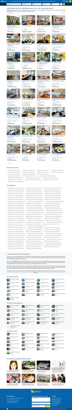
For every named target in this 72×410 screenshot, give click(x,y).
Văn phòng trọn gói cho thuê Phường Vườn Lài (16, 210)
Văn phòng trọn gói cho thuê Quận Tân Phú (33, 177)
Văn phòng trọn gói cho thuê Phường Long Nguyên (35, 239)
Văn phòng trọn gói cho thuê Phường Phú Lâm (16, 241)
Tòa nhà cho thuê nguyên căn (30, 1)
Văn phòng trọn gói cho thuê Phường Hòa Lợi (15, 237)
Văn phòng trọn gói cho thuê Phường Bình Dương (33, 229)
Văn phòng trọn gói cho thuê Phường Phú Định (16, 242)
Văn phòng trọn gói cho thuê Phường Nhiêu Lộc (16, 191)
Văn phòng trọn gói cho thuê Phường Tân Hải (15, 246)
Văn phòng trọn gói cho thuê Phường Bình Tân (33, 224)
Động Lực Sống (54, 405)
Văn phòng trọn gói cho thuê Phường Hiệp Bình (53, 235)
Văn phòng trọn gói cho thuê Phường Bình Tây (34, 231)
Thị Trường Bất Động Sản (56, 402)
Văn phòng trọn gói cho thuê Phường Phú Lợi (33, 241)
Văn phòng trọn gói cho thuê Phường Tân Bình (53, 195)
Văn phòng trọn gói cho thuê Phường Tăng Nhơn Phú (35, 210)
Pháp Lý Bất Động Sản (56, 403)
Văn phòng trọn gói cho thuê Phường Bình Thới (52, 218)
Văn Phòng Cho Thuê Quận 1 (14, 279)
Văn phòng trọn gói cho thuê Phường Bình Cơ (15, 229)
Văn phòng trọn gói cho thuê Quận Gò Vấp (49, 177)
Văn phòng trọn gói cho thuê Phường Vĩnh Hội (16, 203)
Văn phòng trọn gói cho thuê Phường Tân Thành (16, 248)
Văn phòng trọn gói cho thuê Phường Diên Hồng (34, 208)
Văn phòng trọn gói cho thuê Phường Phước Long (54, 212)
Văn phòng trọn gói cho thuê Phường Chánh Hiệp (34, 233)
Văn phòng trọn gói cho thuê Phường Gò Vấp (15, 214)
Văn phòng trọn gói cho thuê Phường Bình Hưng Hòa (36, 225)
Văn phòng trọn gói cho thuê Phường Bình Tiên (52, 231)
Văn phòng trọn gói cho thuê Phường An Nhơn (16, 216)
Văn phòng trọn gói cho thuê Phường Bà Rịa (34, 227)
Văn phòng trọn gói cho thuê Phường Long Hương (16, 239)
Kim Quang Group (15, 1)
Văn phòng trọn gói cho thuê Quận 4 (57, 170)
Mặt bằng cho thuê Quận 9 (14, 340)
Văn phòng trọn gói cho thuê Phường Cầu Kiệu (16, 199)
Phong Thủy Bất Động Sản (56, 400)
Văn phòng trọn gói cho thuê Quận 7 (43, 172)
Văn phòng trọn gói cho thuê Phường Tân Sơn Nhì (16, 222)
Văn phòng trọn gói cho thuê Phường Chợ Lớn (52, 205)
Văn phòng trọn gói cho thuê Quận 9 (14, 174)
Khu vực (34, 3)
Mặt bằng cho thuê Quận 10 (29, 340)
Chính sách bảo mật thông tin (12, 402)
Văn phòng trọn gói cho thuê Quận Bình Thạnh (16, 177)
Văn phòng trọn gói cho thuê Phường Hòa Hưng (53, 208)
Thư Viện (54, 1)
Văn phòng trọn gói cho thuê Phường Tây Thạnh (53, 220)
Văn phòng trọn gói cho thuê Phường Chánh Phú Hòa (17, 235)
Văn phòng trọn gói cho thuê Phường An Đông (34, 205)
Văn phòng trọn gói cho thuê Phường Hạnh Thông (34, 216)
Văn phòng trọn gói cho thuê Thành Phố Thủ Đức (33, 179)
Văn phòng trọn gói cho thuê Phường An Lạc (15, 224)
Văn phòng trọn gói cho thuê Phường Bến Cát (52, 227)
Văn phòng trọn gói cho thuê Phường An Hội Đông (52, 214)
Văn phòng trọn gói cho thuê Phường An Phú (34, 248)
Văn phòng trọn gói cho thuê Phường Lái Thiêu (33, 237)
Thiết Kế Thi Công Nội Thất (56, 398)
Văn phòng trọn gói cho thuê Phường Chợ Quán (16, 205)
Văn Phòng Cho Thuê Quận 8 (59, 282)
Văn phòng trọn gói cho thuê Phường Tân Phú (34, 220)
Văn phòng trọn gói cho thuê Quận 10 (28, 174)
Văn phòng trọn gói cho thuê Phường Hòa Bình (16, 218)
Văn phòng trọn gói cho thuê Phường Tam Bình (16, 244)
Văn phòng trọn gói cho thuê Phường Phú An (54, 239)
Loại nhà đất (24, 3)
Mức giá (44, 3)
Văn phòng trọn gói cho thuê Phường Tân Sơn (15, 197)
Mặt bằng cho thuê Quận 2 (29, 333)
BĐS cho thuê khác (49, 1)
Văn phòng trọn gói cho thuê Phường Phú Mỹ (51, 241)
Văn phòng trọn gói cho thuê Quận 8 (57, 172)
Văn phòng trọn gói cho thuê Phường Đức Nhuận (52, 197)
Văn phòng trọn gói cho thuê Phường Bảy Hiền (16, 195)
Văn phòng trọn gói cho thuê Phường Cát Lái (15, 193)
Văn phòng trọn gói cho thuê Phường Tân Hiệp (33, 246)
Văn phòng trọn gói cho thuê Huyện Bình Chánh (16, 181)
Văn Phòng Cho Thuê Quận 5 (14, 282)
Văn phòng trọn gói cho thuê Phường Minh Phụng (16, 220)
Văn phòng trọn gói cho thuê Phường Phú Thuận (16, 208)
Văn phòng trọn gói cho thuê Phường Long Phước (16, 212)
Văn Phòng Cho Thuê (21, 1)
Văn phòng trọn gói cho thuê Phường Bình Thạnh (34, 199)
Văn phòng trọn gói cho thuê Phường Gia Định (52, 199)
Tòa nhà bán (44, 1)
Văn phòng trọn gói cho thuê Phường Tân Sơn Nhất (34, 193)
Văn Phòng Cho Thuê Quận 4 (59, 279)
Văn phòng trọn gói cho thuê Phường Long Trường (35, 212)
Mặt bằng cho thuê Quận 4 (59, 333)
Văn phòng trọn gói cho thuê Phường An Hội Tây (33, 214)
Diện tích (53, 3)
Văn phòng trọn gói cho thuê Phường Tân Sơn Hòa (34, 195)
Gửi (48, 406)
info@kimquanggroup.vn (15, 401)
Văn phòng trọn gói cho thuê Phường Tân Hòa (52, 193)
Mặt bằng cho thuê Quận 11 (44, 340)
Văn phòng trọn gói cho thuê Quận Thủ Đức (15, 179)
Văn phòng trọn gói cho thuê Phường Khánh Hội (34, 203)
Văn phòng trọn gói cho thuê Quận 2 (28, 170)
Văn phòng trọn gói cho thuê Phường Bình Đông (16, 233)
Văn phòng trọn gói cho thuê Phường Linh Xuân (52, 237)
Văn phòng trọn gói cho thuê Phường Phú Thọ (34, 218)
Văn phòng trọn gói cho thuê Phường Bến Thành (16, 188)
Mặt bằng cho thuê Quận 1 (14, 333)
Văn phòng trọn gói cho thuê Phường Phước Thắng (34, 242)
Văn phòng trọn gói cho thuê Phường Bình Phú (16, 231)
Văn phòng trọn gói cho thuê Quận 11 (43, 174)
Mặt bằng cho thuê (38, 1)
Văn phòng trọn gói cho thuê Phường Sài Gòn (34, 188)
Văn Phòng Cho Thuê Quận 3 (44, 279)
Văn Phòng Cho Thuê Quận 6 (29, 282)
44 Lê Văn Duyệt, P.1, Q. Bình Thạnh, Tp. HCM (16, 398)
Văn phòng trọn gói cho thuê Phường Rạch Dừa (53, 242)
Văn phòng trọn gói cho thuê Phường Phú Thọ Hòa (35, 222)
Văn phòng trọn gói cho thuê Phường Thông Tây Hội (54, 216)
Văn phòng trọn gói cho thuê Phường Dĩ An (35, 235)
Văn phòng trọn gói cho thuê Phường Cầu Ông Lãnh (53, 188)
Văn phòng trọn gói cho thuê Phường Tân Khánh (51, 246)
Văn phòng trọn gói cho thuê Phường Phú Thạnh (54, 222)
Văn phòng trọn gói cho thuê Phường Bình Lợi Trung (17, 201)
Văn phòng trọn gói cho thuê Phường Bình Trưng (52, 191)
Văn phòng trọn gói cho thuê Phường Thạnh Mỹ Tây (55, 201)
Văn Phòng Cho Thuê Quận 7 (44, 282)
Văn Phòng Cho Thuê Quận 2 (29, 279)
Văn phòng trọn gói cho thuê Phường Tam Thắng (52, 244)
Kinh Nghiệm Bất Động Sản (56, 399)
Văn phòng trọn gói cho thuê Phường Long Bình (54, 210)
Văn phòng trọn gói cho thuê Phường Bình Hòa (52, 229)
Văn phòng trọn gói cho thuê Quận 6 (28, 172)
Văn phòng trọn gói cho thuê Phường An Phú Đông (16, 227)
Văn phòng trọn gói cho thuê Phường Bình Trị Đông (16, 225)
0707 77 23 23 (14, 399)
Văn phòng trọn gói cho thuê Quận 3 (43, 170)
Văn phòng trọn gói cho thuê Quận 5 (14, 172)
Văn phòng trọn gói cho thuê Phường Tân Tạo (51, 224)
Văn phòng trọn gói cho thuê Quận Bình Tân (51, 179)
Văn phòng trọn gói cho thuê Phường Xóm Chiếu (52, 203)
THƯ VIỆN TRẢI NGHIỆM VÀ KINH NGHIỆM (19, 359)
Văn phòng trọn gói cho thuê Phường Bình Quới (36, 201)
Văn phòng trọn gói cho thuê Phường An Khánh (34, 191)
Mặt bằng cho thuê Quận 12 (59, 340)
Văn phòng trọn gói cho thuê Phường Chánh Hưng (53, 233)
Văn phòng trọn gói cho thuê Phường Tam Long (34, 244)
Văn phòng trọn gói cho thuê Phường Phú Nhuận (34, 197)
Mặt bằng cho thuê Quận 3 (44, 333)
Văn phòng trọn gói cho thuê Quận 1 (14, 170)
